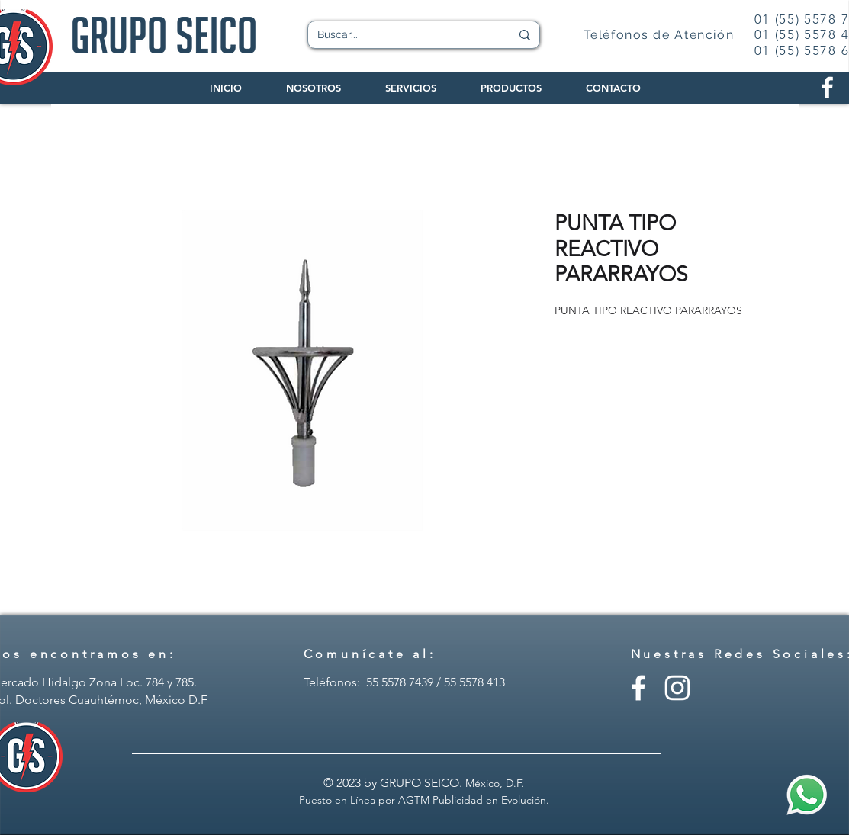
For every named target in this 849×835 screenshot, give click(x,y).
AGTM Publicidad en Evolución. (473, 800)
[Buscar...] (402, 35)
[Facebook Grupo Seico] (827, 87)
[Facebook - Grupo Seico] (638, 688)
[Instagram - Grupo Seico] (677, 688)
